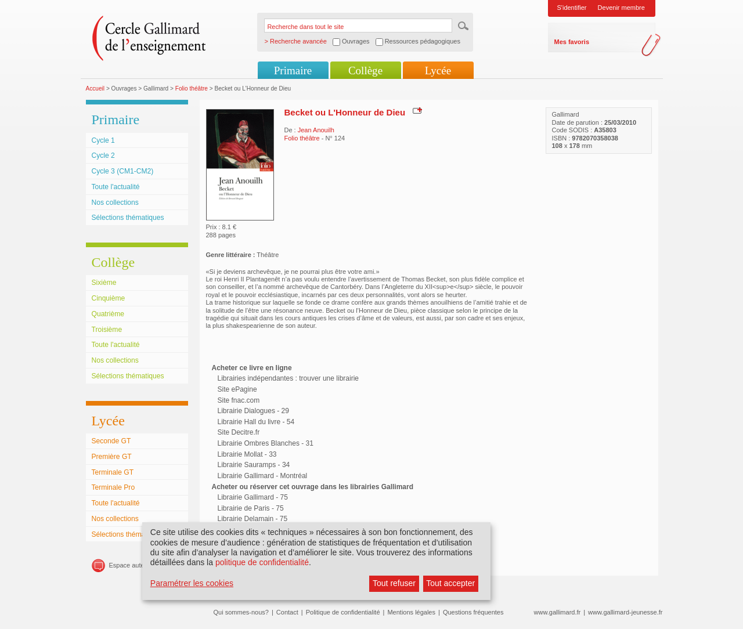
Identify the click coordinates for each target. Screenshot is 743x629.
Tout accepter (450, 583)
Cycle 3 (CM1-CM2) (123, 171)
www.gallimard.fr (557, 612)
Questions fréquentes (473, 612)
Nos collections (115, 202)
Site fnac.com (239, 400)
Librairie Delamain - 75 (253, 519)
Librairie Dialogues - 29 (253, 411)
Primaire (293, 70)
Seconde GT (111, 441)
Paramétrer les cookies (191, 583)
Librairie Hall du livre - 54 (256, 422)
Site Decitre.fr (239, 432)
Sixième (104, 283)
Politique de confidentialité (343, 612)
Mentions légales (411, 612)
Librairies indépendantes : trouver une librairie (288, 378)
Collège (365, 70)
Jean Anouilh (316, 129)
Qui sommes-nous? (241, 612)
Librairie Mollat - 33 (247, 454)
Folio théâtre (191, 88)
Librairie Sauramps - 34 (254, 465)
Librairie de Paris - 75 (251, 508)
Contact (287, 612)
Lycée (438, 70)
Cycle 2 (103, 155)
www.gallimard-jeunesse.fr (625, 612)
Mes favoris (572, 41)
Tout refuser (394, 583)
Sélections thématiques (128, 218)
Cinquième (108, 298)
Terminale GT (113, 472)
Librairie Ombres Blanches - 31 (265, 443)
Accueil (95, 88)
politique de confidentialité (262, 562)
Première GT (112, 457)
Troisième (107, 330)
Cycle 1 (103, 140)
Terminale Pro (113, 487)
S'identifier (572, 7)
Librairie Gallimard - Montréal (263, 476)
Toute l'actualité (116, 187)
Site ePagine (237, 389)
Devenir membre (621, 7)
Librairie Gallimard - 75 (253, 497)
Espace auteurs (131, 565)
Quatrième (108, 314)
